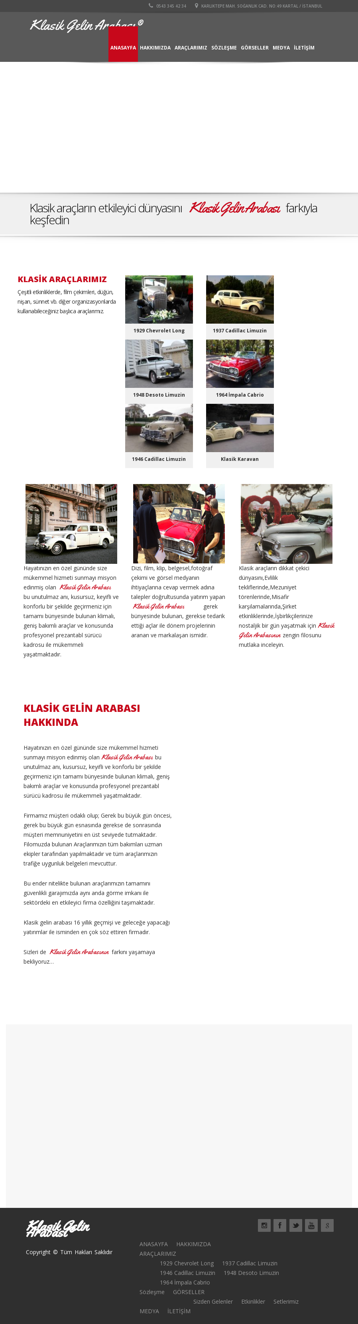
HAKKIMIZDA (155, 47)
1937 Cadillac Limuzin (249, 1263)
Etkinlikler (253, 1301)
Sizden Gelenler (213, 1301)
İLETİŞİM (304, 47)
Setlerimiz (286, 1301)
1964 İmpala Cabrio (185, 1282)
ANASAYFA (123, 47)
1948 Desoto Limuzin (251, 1273)
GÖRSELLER (255, 47)
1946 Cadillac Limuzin (187, 1273)
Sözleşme (224, 47)
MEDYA (281, 47)
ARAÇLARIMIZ (191, 47)
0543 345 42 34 (168, 6)
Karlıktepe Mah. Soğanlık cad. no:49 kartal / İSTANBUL (259, 6)
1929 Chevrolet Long (187, 1263)
